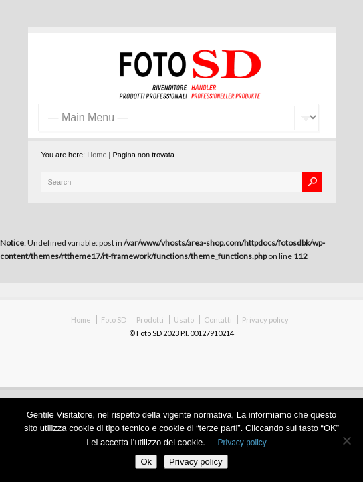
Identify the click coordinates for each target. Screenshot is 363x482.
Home (96, 155)
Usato (184, 319)
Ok (146, 462)
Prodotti (150, 319)
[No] (346, 440)
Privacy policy (265, 319)
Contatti (218, 319)
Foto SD (113, 319)
